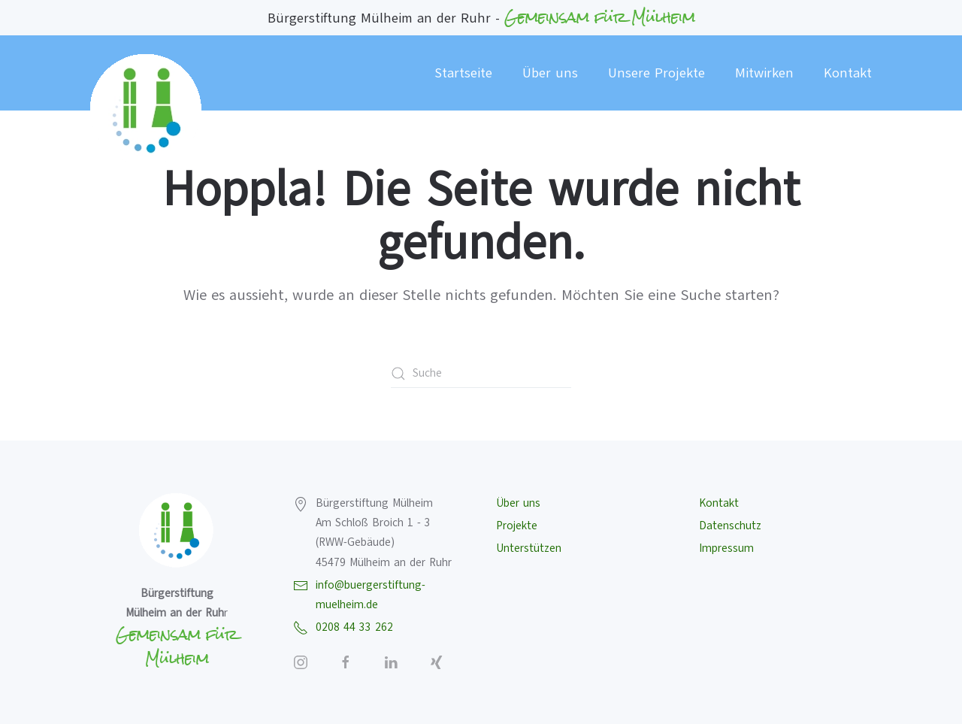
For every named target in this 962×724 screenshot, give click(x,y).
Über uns (550, 73)
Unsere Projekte (656, 73)
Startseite (463, 73)
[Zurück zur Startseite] (146, 110)
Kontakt (848, 73)
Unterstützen (528, 548)
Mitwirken (764, 73)
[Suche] (481, 373)
